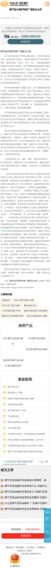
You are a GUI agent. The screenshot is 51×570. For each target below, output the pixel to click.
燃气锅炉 (20, 547)
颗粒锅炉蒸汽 (30, 305)
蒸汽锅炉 (8, 56)
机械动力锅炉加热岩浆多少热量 (20, 398)
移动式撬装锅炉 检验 (37, 316)
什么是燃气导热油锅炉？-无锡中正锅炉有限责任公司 (28, 503)
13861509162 (31, 36)
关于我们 (31, 547)
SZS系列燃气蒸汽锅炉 (37, 349)
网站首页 (10, 547)
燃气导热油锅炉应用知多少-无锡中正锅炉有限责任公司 (28, 491)
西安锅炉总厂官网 (15, 393)
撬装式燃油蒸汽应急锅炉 (36, 311)
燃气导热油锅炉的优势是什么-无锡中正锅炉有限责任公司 (28, 486)
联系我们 (41, 547)
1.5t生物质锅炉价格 (11, 311)
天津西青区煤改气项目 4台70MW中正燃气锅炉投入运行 (27, 446)
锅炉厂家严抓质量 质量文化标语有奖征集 (24, 451)
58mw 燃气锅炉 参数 (24, 300)
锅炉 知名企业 (13, 387)
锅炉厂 (23, 69)
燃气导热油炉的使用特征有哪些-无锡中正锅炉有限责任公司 (28, 497)
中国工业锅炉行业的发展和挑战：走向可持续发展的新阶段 (27, 440)
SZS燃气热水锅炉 (37, 338)
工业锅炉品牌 (13, 416)
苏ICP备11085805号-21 (31, 554)
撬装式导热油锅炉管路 (13, 316)
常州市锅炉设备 (14, 428)
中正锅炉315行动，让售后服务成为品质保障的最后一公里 (27, 434)
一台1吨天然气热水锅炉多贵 (17, 461)
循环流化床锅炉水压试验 (17, 422)
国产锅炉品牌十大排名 (17, 410)
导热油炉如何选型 (15, 404)
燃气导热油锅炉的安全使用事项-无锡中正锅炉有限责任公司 (28, 509)
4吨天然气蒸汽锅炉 (11, 305)
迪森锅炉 (6, 300)
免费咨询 (25, 535)
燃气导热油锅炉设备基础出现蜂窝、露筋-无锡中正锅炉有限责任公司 (28, 480)
